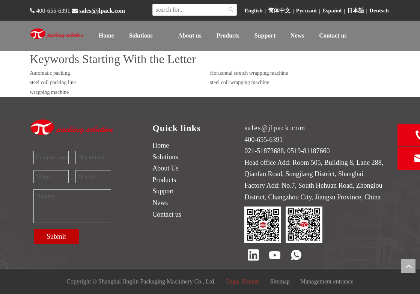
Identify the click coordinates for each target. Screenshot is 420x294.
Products (164, 180)
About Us (165, 168)
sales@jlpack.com (102, 11)
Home (160, 145)
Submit (56, 236)
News (160, 203)
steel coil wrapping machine (239, 82)
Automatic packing (50, 73)
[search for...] (189, 9)
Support (163, 191)
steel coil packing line (53, 82)
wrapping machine (49, 92)
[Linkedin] (253, 256)
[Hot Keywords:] (230, 9)
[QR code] (283, 225)
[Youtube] (275, 256)
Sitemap (280, 281)
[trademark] (72, 127)
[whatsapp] (296, 256)
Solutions (165, 157)
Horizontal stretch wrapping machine (249, 73)
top (408, 266)
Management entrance (327, 281)
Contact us (166, 214)
